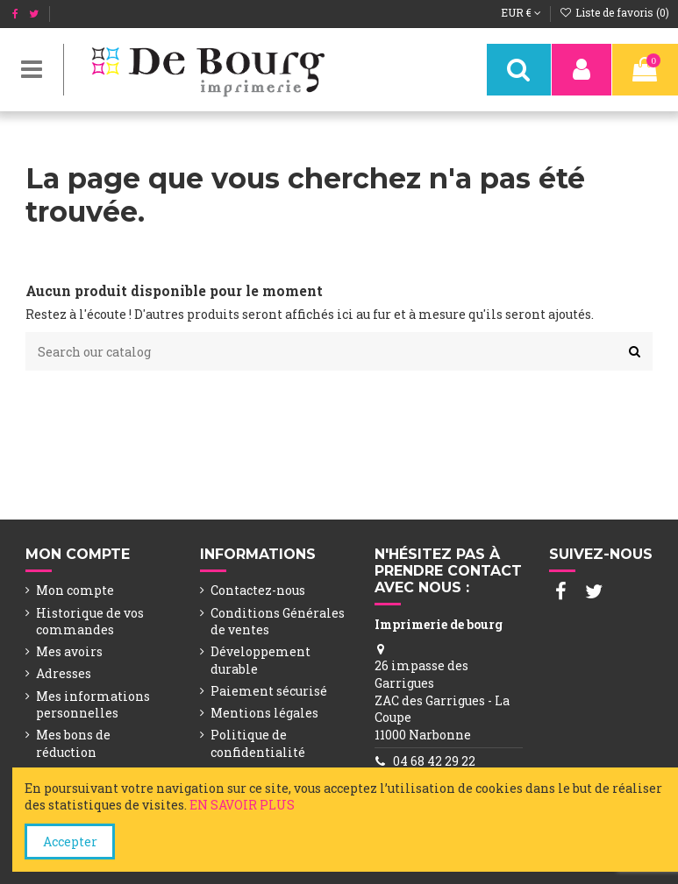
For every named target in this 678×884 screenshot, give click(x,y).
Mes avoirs (69, 651)
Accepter (70, 841)
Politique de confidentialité (258, 743)
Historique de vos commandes (90, 622)
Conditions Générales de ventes (278, 622)
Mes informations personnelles (93, 705)
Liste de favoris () (614, 12)
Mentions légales (264, 712)
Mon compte (75, 590)
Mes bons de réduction (73, 743)
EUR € (521, 12)
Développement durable (260, 660)
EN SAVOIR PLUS (242, 804)
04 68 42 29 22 (434, 761)
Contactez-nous (258, 590)
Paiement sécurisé (269, 690)
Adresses (63, 673)
